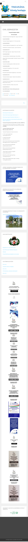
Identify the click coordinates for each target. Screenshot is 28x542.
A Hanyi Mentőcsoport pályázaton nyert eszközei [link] (11, 254)
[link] (1, 3)
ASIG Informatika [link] (19, 539)
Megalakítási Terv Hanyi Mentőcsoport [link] (9, 247)
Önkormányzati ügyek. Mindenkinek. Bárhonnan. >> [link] (11, 117)
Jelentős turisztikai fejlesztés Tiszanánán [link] (9, 214)
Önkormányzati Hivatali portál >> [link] (8, 112)
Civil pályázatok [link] (12, 95)
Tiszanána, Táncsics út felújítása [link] (8, 266)
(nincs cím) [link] (4, 264)
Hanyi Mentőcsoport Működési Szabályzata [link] (10, 249)
